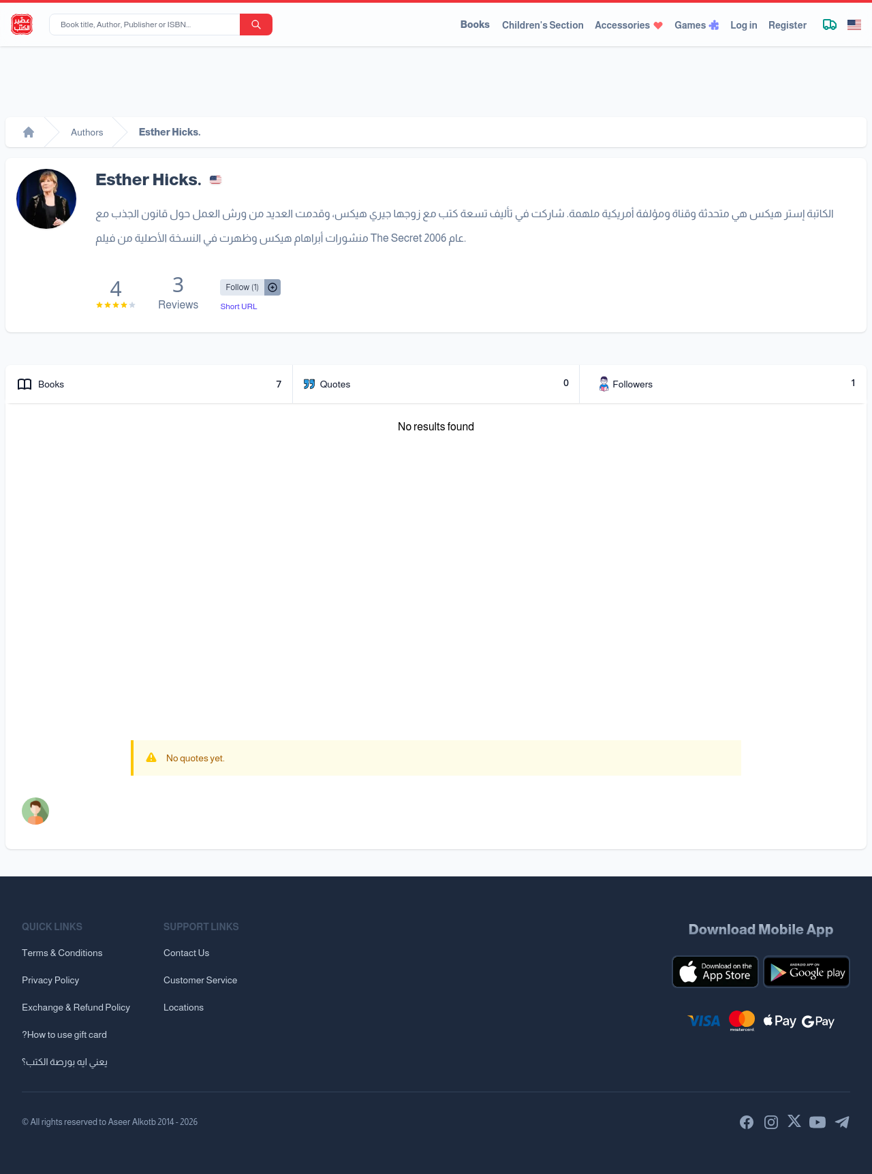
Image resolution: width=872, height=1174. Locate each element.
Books (475, 24)
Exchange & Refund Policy (76, 1007)
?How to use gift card (64, 1034)
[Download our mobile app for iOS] (715, 971)
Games (696, 25)
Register (787, 25)
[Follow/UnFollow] (242, 287)
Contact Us (186, 952)
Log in (744, 25)
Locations (184, 1007)
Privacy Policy (50, 979)
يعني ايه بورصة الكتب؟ (65, 1061)
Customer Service (200, 979)
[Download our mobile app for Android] (806, 971)
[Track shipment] (829, 24)
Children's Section (543, 25)
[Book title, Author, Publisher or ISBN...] (147, 24)
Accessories (629, 25)
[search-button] (256, 24)
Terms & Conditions (62, 952)
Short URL (238, 306)
